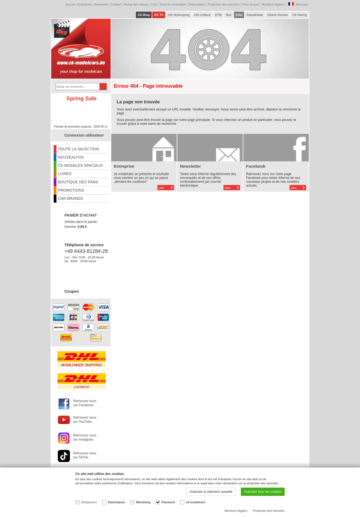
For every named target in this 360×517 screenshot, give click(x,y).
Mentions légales (272, 4)
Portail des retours (136, 4)
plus (161, 187)
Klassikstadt (255, 14)
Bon (228, 14)
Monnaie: (302, 4)
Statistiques (116, 502)
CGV (154, 4)
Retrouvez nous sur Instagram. (84, 437)
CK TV (158, 14)
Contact (116, 4)
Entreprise (85, 4)
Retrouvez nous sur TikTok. (84, 455)
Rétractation (197, 4)
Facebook (255, 166)
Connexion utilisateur (84, 135)
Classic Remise (277, 14)
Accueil (70, 4)
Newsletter (101, 4)
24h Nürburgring (179, 14)
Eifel (239, 14)
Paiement (168, 502)
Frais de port (250, 4)
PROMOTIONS (71, 190)
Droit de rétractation (173, 4)
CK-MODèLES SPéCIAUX (80, 165)
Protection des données (224, 4)
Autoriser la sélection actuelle (210, 492)
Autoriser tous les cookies (263, 492)
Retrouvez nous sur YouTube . (84, 420)
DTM (218, 14)
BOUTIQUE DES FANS (78, 182)
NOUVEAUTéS (71, 157)
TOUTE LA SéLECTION (78, 149)
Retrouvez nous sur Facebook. (84, 403)
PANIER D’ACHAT (80, 215)
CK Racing (299, 14)
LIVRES (65, 174)
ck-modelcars (195, 502)
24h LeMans (202, 14)
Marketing (143, 502)
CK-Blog (144, 14)
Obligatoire (89, 502)
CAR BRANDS (70, 198)
